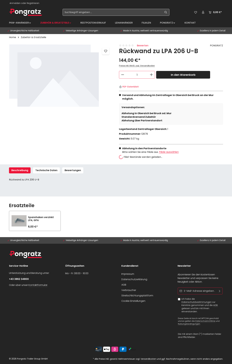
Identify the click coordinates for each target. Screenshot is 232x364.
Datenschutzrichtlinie (205, 321)
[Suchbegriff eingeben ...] (112, 12)
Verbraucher (128, 290)
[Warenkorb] (215, 12)
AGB (123, 284)
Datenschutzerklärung (134, 279)
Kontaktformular (37, 285)
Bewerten (142, 45)
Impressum (127, 274)
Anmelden (15, 3)
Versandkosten (148, 358)
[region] (61, 76)
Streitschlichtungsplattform (137, 295)
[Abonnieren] (220, 291)
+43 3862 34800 (19, 279)
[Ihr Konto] (203, 12)
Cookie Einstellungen (133, 301)
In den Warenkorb (183, 75)
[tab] (20, 170)
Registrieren (33, 3)
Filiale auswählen (169, 152)
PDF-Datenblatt (129, 86)
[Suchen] (165, 12)
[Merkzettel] (195, 12)
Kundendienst (129, 266)
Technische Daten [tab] (46, 170)
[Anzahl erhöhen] (151, 75)
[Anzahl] (137, 75)
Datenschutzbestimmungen (196, 302)
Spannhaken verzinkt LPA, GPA (41, 219)
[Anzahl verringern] (122, 75)
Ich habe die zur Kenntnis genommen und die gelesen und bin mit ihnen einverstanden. (199, 305)
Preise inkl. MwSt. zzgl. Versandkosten (137, 65)
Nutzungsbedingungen (189, 324)
